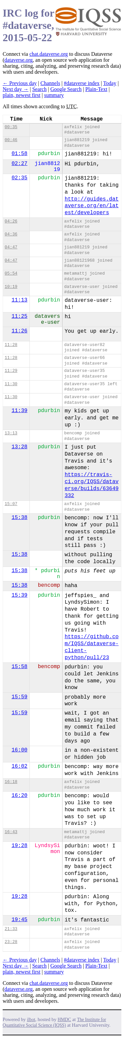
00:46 (11, 139)
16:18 (11, 781)
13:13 (11, 433)
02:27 (19, 164)
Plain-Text (96, 89)
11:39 (19, 411)
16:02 (19, 766)
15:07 (11, 503)
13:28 (19, 447)
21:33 (11, 928)
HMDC (64, 1019)
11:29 (11, 370)
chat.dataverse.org (48, 54)
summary (54, 95)
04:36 (11, 234)
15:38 (19, 518)
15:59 (19, 697)
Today (109, 83)
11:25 (19, 316)
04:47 (11, 247)
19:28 (19, 846)
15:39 (19, 595)
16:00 (19, 750)
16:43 (11, 831)
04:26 (11, 221)
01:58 (19, 154)
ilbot (31, 1019)
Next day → (15, 89)
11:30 (11, 384)
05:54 (11, 273)
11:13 (19, 300)
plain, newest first (21, 95)
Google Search (66, 89)
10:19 (11, 286)
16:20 (19, 796)
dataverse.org (18, 60)
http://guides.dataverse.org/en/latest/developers (91, 206)
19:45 (19, 920)
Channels (50, 83)
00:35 (11, 127)
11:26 (19, 331)
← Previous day (20, 83)
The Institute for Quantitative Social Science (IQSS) (54, 1022)
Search (39, 89)
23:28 (11, 941)
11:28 (11, 344)
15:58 (19, 667)
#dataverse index (82, 83)
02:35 (19, 178)
